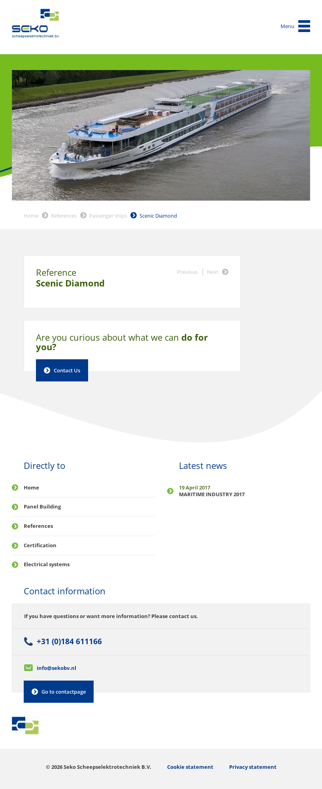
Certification (40, 545)
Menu (287, 26)
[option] (161, 135)
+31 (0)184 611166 (69, 641)
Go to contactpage (63, 691)
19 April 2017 (194, 487)
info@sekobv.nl (56, 667)
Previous (187, 271)
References (64, 215)
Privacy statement (253, 766)
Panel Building (42, 506)
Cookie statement (190, 766)
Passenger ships (108, 215)
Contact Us (67, 370)
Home (31, 215)
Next (212, 271)
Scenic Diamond (158, 215)
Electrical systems (47, 564)
